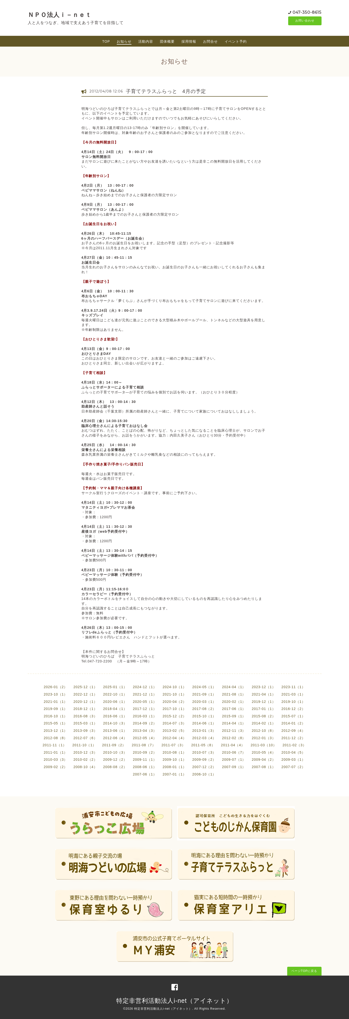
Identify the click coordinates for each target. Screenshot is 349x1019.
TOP (106, 41)
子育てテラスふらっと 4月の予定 (166, 91)
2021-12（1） (145, 694)
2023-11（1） (293, 687)
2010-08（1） (174, 752)
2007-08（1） (263, 767)
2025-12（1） (85, 687)
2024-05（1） (204, 687)
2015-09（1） (234, 716)
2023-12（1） (263, 687)
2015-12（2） (174, 716)
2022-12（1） (85, 694)
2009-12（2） (115, 759)
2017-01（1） (263, 709)
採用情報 (188, 41)
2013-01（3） (204, 731)
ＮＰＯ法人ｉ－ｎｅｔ (59, 14)
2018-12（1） (85, 709)
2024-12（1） (145, 687)
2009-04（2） (263, 759)
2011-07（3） (173, 745)
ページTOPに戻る (304, 971)
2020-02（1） (234, 702)
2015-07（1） (293, 716)
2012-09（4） (293, 731)
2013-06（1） (115, 731)
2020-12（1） (85, 702)
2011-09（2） (114, 745)
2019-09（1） (55, 709)
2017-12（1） (145, 709)
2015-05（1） (55, 723)
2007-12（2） (204, 767)
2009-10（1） (174, 759)
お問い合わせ (305, 21)
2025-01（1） (115, 687)
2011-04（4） (233, 745)
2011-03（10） (264, 745)
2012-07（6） (85, 738)
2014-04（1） (234, 723)
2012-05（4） (145, 738)
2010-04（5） (293, 752)
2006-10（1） (204, 774)
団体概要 (167, 41)
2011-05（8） (203, 745)
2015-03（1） (85, 723)
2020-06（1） (115, 702)
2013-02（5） (174, 731)
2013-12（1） (55, 731)
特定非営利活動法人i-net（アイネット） (174, 1000)
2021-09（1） (204, 694)
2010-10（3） (115, 752)
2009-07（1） (234, 759)
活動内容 (145, 41)
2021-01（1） (55, 702)
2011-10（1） (84, 745)
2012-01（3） (263, 738)
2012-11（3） (234, 731)
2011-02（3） (294, 745)
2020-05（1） (145, 702)
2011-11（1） (54, 745)
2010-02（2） (85, 759)
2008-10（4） (85, 767)
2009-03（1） (293, 759)
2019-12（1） (263, 702)
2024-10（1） (174, 687)
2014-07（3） (174, 723)
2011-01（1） (55, 752)
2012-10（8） (263, 731)
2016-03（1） (145, 716)
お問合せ (210, 41)
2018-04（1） (115, 709)
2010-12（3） (85, 752)
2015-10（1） (204, 716)
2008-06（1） (145, 767)
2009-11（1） (145, 759)
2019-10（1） (293, 702)
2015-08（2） (263, 716)
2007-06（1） (145, 774)
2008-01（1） (174, 767)
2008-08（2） (115, 767)
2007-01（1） (174, 774)
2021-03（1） (293, 694)
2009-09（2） (204, 759)
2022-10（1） (115, 694)
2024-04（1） (234, 687)
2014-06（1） (204, 723)
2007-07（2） (293, 767)
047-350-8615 (307, 12)
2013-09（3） (85, 731)
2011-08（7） (143, 745)
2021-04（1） (263, 694)
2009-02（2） (55, 767)
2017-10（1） (174, 709)
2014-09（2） (145, 723)
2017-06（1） (234, 709)
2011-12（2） (293, 738)
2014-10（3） (115, 723)
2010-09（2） (145, 752)
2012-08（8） (55, 738)
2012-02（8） (234, 738)
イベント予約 (236, 41)
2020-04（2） (174, 702)
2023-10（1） (55, 694)
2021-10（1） (174, 694)
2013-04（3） (145, 731)
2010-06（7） (234, 752)
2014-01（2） (293, 723)
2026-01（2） (55, 687)
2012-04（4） (174, 738)
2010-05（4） (263, 752)
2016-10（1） (55, 716)
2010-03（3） (55, 759)
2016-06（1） (115, 716)
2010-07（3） (204, 752)
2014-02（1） (263, 723)
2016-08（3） (85, 716)
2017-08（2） (204, 709)
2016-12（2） (293, 709)
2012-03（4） (204, 738)
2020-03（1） (204, 702)
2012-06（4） (115, 738)
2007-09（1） (234, 767)
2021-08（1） (234, 694)
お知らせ (124, 41)
